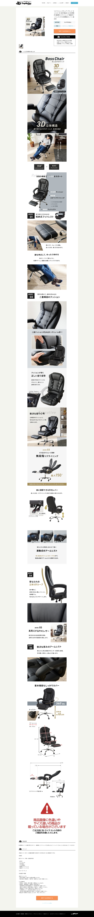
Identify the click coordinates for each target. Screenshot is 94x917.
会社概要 (18, 913)
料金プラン (49, 2)
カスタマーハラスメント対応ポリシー (57, 913)
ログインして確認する (68, 25)
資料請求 (67, 2)
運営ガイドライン (29, 913)
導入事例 (43, 2)
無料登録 (54, 2)
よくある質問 (61, 2)
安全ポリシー (46, 913)
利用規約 (22, 913)
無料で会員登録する (64, 31)
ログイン (74, 2)
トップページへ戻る (47, 903)
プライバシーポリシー (38, 913)
